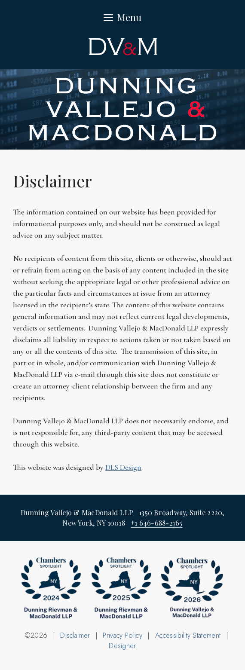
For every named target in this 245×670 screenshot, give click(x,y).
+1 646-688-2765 (157, 522)
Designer (122, 646)
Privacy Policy (122, 635)
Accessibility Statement (187, 635)
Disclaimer (75, 635)
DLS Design (123, 467)
